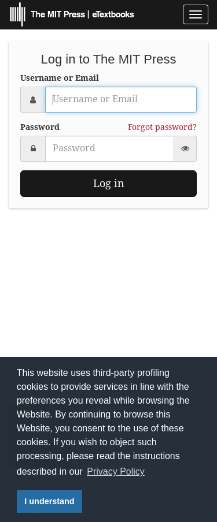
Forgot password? (162, 127)
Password (40, 127)
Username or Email (59, 78)
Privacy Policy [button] (116, 471)
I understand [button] (49, 501)
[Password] (109, 149)
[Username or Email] (121, 100)
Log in (108, 183)
